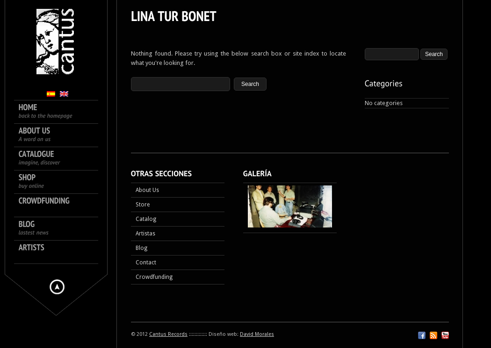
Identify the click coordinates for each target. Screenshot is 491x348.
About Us (147, 190)
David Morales (257, 334)
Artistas (145, 233)
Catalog (146, 219)
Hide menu (57, 287)
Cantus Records (168, 334)
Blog (141, 248)
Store (143, 204)
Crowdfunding (154, 277)
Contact (146, 262)
